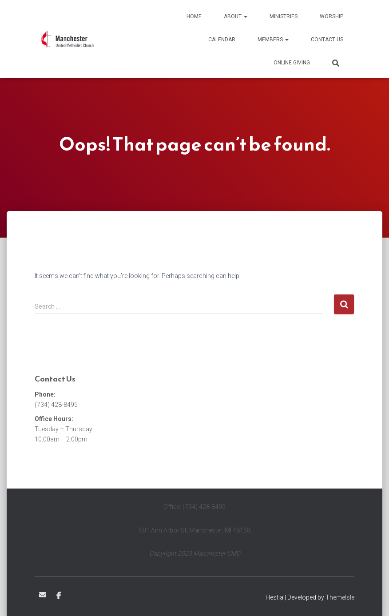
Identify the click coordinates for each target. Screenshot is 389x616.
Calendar (221, 39)
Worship (331, 16)
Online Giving (292, 63)
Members (273, 39)
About (235, 16)
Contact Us (327, 39)
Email (43, 595)
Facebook (58, 596)
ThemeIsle (339, 597)
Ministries (284, 16)
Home (194, 16)
